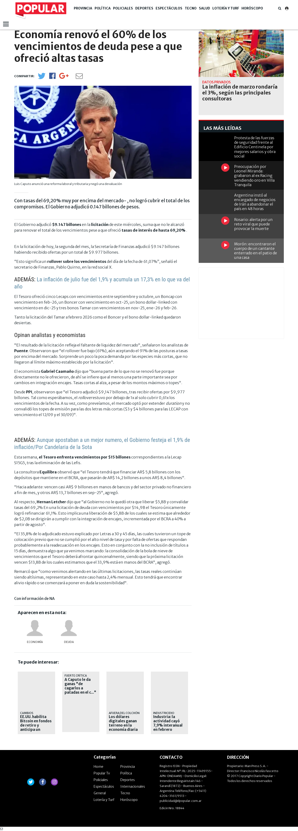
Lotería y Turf (225, 8)
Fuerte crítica (76, 675)
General (100, 793)
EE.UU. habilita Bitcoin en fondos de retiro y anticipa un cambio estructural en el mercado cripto (36, 730)
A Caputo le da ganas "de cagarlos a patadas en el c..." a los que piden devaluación (80, 690)
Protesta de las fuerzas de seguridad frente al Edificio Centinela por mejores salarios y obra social (255, 146)
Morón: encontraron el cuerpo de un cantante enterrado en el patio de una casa (255, 251)
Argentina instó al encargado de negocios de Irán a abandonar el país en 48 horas (255, 202)
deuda (69, 642)
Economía (35, 642)
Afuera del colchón (124, 713)
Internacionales (132, 786)
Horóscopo (252, 8)
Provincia (83, 8)
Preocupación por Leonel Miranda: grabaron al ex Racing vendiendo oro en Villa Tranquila (254, 175)
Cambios (26, 713)
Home (98, 766)
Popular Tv (102, 773)
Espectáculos (169, 8)
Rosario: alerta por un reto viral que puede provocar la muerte (253, 224)
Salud (204, 8)
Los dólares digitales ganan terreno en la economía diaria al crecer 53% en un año (123, 727)
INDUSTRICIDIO (163, 713)
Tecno (191, 8)
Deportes (144, 8)
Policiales (123, 8)
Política (103, 8)
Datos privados (216, 82)
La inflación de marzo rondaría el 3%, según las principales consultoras (240, 93)
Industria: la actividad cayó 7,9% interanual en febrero (168, 723)
